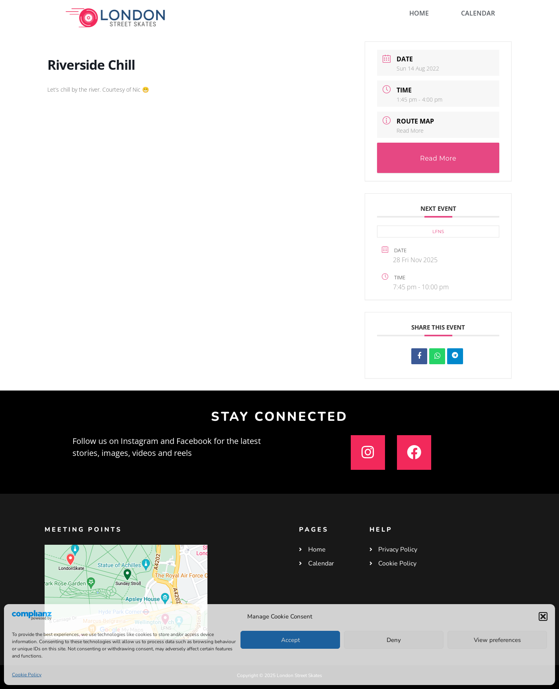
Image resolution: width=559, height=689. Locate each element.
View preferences (497, 640)
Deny (394, 640)
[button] (543, 616)
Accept (290, 640)
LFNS (438, 231)
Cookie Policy (26, 674)
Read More (410, 130)
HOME (419, 13)
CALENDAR (478, 13)
